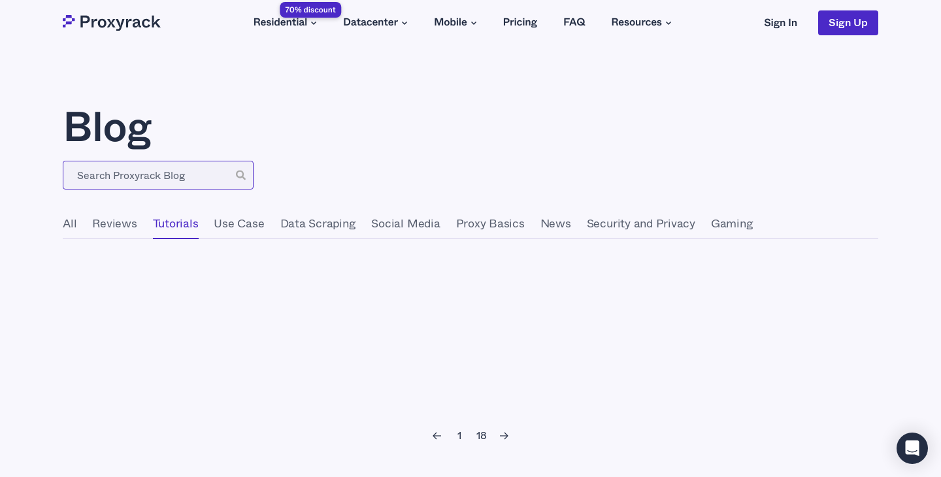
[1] (459, 435)
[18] (481, 435)
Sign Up (848, 22)
